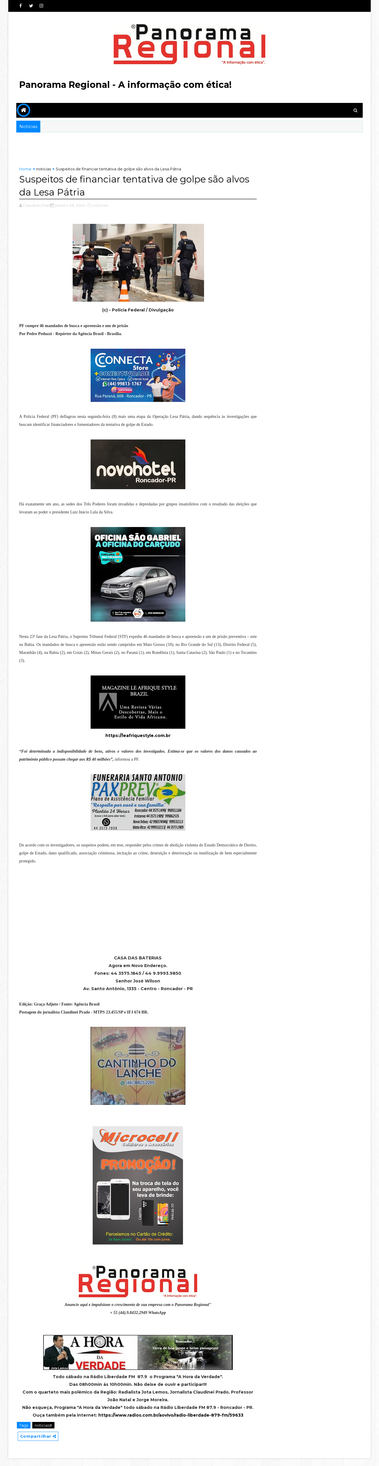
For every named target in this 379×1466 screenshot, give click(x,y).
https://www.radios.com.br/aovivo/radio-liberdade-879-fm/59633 (167, 1422)
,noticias (100, 205)
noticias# (43, 1433)
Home (25, 169)
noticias (43, 169)
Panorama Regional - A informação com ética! (125, 84)
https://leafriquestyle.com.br (134, 735)
